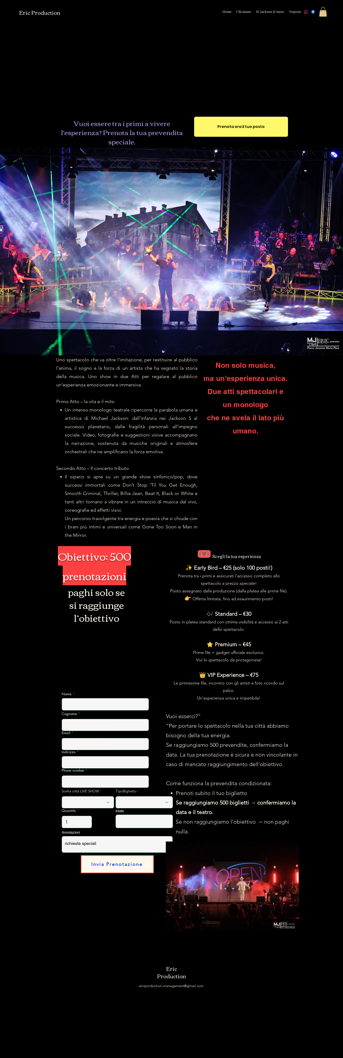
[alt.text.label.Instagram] (327, 11)
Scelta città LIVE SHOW (80, 791)
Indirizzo (69, 752)
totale (120, 811)
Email (66, 733)
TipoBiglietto (126, 791)
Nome (66, 694)
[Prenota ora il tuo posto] (241, 127)
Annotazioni (71, 832)
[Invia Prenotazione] (117, 864)
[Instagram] (305, 11)
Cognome (69, 714)
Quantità (69, 810)
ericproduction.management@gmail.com (171, 986)
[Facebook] (313, 11)
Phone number (73, 770)
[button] (323, 12)
